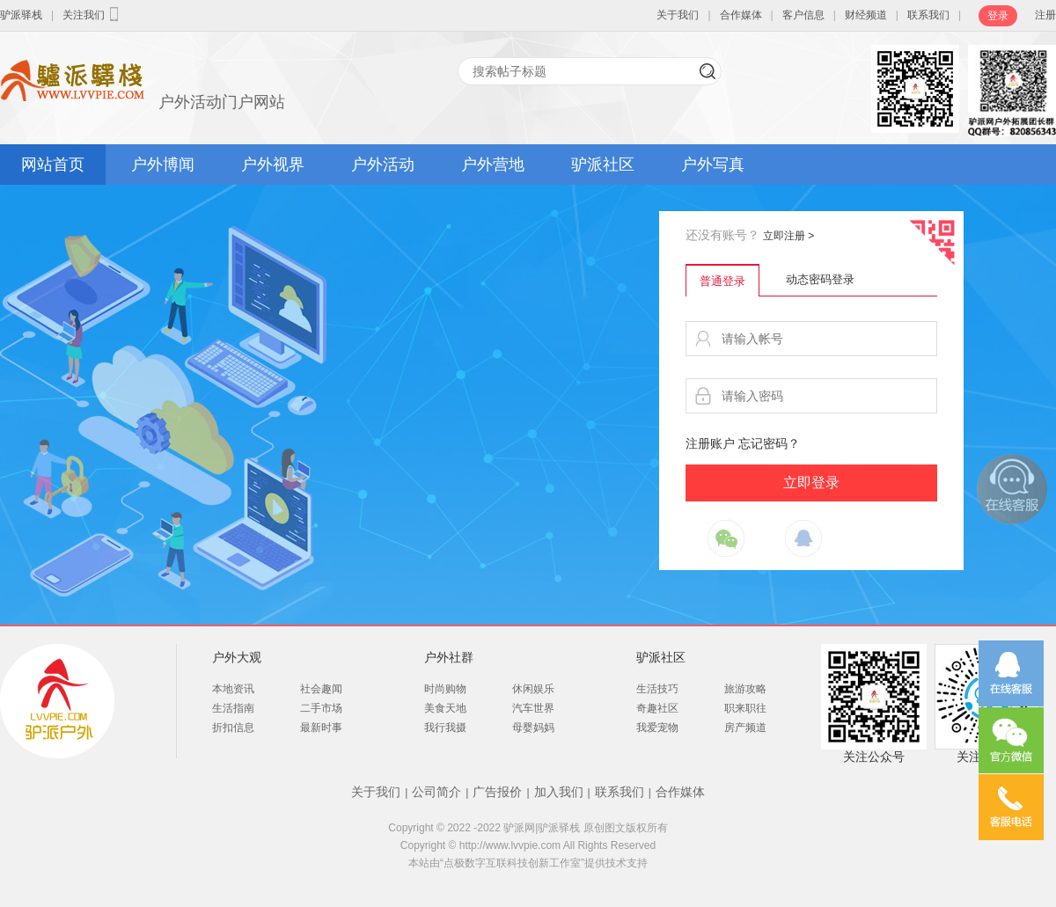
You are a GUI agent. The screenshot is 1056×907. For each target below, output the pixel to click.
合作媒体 (741, 15)
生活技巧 (657, 689)
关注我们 (92, 14)
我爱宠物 (657, 727)
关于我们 (677, 15)
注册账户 (710, 443)
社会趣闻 (321, 689)
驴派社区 (602, 164)
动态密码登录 (820, 279)
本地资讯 (233, 689)
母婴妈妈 (533, 727)
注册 (1045, 15)
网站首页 (52, 164)
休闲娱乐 (533, 689)
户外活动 (382, 164)
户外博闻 (162, 164)
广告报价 (497, 792)
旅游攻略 (745, 689)
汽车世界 (533, 708)
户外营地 (492, 164)
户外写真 (712, 164)
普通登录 (722, 281)
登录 (997, 16)
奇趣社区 (657, 708)
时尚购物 (445, 689)
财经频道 (866, 15)
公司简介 (436, 792)
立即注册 (788, 236)
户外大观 (236, 657)
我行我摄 (445, 727)
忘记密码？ (769, 443)
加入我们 (558, 792)
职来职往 (745, 708)
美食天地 (445, 708)
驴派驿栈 (21, 15)
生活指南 (233, 708)
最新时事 (321, 727)
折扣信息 (233, 727)
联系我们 (928, 15)
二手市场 (321, 708)
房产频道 (745, 727)
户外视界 (272, 164)
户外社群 (448, 657)
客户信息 (803, 15)
